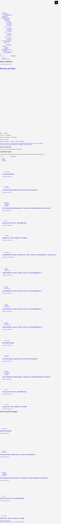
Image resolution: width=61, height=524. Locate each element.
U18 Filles (9, 37)
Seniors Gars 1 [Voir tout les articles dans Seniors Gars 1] (7, 252)
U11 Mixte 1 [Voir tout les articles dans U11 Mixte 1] (7, 187)
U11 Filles (9, 22)
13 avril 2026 (8, 240)
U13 (5, 26)
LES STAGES (5, 17)
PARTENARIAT (5, 14)
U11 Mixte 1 (9, 23)
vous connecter (7, 149)
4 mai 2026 (8, 176)
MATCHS (4, 46)
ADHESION (4, 50)
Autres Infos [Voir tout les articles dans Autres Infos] (7, 171)
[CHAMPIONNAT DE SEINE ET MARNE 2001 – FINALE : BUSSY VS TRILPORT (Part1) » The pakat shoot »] (6, 250)
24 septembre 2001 (10, 257)
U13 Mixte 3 (9, 31)
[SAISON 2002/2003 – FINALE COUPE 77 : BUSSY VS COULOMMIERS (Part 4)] (6, 320)
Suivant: (16, 144)
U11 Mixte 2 (9, 24)
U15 (5, 32)
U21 (5, 43)
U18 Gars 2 (9, 39)
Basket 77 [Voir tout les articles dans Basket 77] (7, 186)
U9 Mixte (9, 21)
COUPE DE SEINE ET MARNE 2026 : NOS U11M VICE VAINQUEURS (20, 190)
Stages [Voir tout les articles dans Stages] (6, 220)
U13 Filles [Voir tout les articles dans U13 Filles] (7, 235)
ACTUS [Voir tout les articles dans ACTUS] (6, 268)
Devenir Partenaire (8, 15)
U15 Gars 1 (9, 34)
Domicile (6, 47)
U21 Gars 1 (9, 44)
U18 (5, 36)
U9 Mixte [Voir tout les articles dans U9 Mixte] (6, 205)
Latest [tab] (3, 158)
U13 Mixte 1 (9, 29)
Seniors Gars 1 (7, 41)
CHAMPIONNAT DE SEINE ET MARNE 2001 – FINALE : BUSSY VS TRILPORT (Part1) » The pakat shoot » (29, 254)
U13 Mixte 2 (9, 30)
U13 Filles (9, 28)
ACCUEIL (4, 13)
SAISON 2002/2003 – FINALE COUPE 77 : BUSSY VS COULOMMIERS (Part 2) (22, 291)
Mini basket (7, 20)
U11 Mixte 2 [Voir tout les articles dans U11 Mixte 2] (7, 204)
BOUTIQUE (4, 16)
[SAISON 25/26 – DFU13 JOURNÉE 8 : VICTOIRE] (7, 234)
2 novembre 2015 (7, 64)
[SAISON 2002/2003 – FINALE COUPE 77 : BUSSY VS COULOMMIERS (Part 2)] (6, 284)
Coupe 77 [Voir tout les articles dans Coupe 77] (6, 269)
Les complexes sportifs (6, 52)
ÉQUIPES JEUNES (6, 18)
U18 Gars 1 (9, 38)
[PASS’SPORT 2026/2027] (7, 170)
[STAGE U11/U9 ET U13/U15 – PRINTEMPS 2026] (7, 219)
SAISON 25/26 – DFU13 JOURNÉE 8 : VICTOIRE (14, 238)
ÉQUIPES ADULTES (6, 40)
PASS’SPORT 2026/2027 (8, 174)
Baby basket (7, 19)
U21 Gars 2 (9, 45)
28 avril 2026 (8, 225)
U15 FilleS (9, 33)
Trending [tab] (4, 160)
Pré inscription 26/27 (9, 51)
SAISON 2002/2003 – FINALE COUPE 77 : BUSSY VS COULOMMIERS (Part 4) (22, 327)
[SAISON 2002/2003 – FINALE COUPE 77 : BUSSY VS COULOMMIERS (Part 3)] (6, 302)
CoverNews (15, 521)
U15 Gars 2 (9, 35)
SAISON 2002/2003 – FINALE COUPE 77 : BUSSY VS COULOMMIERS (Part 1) (22, 272)
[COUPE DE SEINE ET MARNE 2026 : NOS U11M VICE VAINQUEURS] (7, 185)
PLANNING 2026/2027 (7, 49)
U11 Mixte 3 (9, 25)
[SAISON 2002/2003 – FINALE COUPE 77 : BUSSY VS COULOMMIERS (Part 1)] (6, 266)
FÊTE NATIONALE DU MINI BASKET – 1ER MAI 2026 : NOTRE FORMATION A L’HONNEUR (26, 208)
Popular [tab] (3, 159)
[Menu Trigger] (56, 2)
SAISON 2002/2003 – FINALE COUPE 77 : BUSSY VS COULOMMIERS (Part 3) (22, 309)
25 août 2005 (8, 275)
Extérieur (6, 48)
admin (2, 64)
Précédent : (21, 143)
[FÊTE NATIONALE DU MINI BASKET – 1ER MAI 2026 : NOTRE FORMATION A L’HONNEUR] (7, 201)
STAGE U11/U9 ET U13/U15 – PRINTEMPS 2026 (14, 223)
